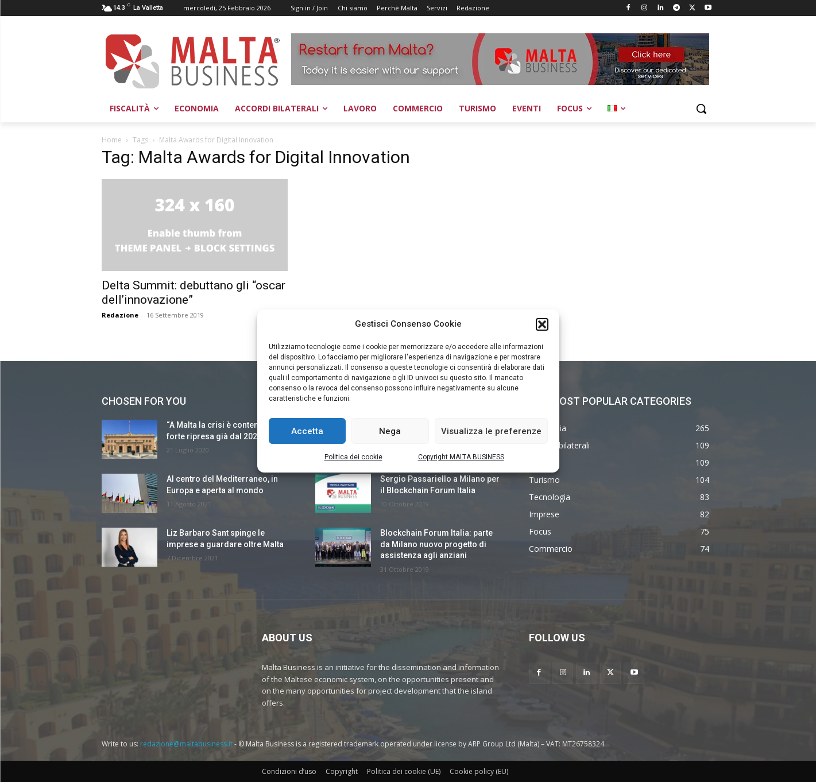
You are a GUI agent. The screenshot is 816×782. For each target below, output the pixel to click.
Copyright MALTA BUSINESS (461, 457)
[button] (542, 324)
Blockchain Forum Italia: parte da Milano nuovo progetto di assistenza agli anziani (436, 544)
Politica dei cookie (353, 457)
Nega (390, 431)
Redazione (120, 315)
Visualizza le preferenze (491, 431)
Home (112, 140)
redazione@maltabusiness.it (186, 744)
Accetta (307, 431)
